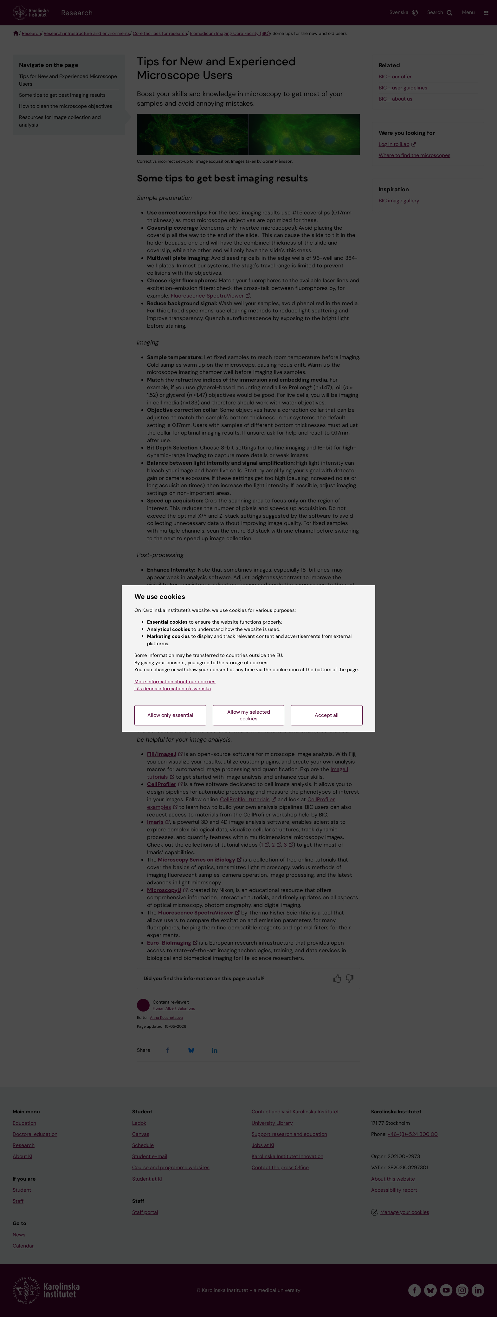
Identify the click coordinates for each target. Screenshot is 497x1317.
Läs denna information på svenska (172, 688)
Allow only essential (170, 715)
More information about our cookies (175, 681)
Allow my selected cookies (248, 715)
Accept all (327, 715)
